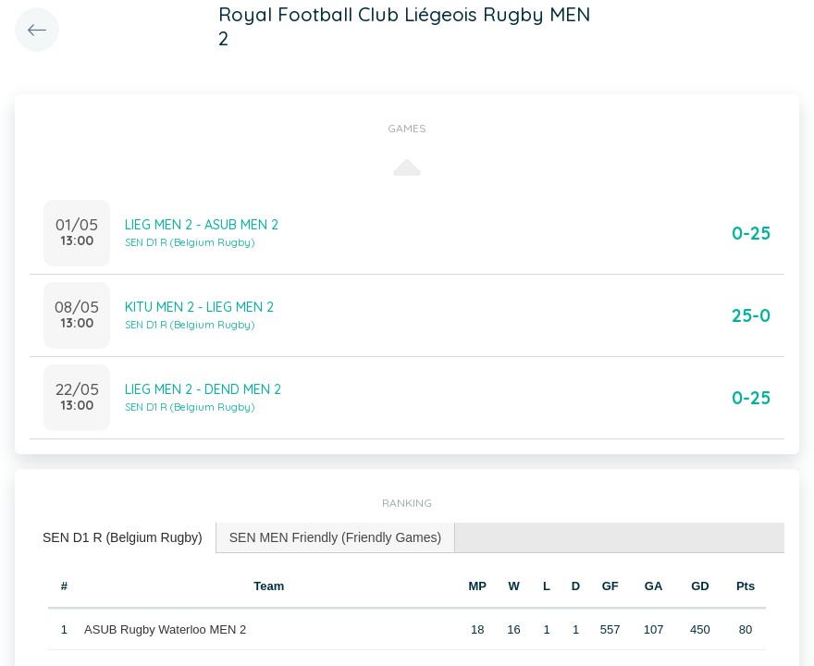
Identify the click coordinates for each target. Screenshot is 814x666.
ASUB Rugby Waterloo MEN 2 (165, 629)
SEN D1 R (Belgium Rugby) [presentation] (123, 537)
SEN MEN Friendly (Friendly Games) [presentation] (335, 537)
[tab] (123, 538)
